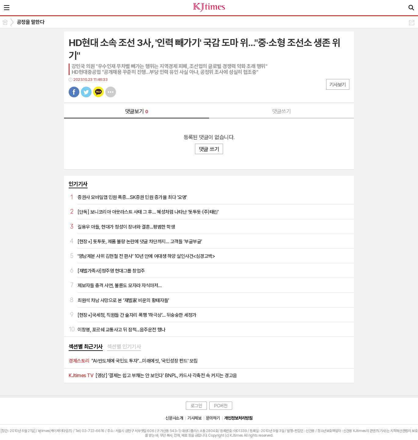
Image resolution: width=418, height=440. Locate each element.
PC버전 (220, 406)
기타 (110, 92)
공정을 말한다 (30, 22)
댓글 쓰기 (209, 149)
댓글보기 (136, 111)
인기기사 (78, 184)
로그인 (196, 406)
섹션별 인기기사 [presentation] (124, 346)
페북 (74, 92)
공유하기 (411, 22)
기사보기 (338, 85)
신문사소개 (174, 418)
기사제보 (194, 418)
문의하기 (213, 418)
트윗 (86, 92)
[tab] (86, 347)
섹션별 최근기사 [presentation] (86, 346)
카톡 (98, 92)
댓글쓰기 (281, 111)
